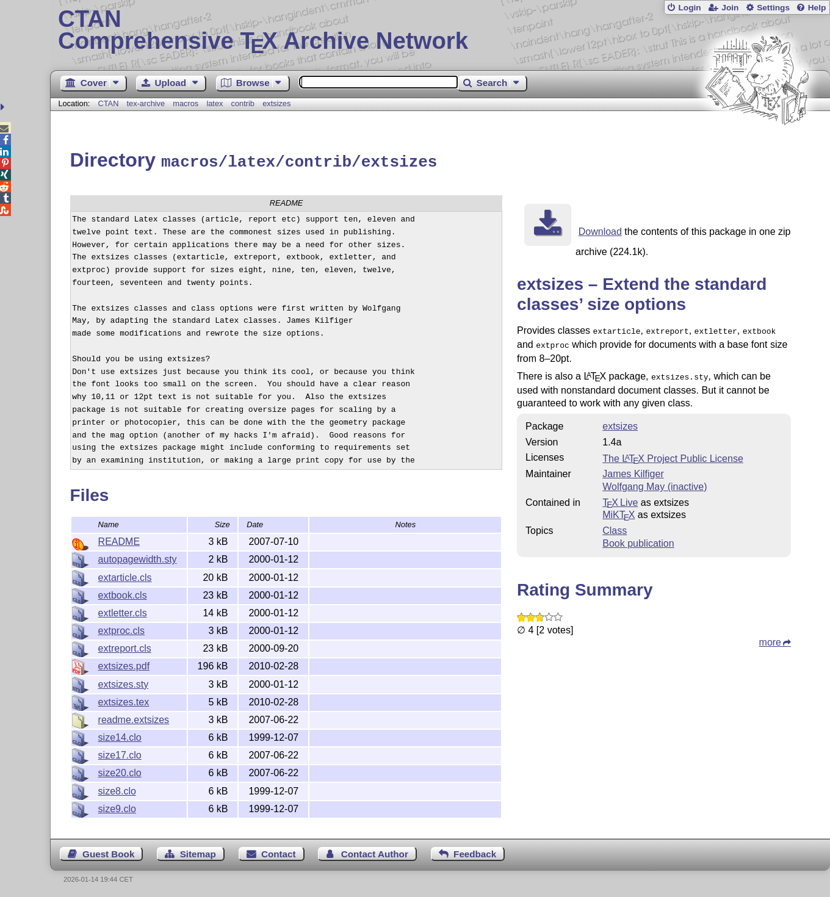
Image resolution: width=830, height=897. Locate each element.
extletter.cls (122, 611)
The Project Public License (672, 453)
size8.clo (117, 789)
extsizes (276, 103)
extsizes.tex (124, 700)
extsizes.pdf (124, 664)
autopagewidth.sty (137, 557)
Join (729, 7)
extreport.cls (124, 646)
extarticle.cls (125, 576)
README (119, 540)
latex (214, 103)
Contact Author (374, 852)
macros (185, 103)
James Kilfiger (632, 468)
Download (600, 230)
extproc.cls (121, 629)
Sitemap (198, 852)
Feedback (474, 852)
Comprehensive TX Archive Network (440, 30)
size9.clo (117, 807)
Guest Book (108, 852)
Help (817, 7)
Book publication (638, 538)
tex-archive (146, 103)
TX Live (620, 497)
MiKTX (618, 509)
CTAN (108, 103)
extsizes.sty (123, 682)
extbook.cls (122, 593)
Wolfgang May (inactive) (654, 481)
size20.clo (120, 771)
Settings (773, 7)
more (770, 637)
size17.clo (120, 753)
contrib (242, 103)
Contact (278, 852)
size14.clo (120, 735)
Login (689, 7)
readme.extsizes (134, 718)
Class (614, 525)
